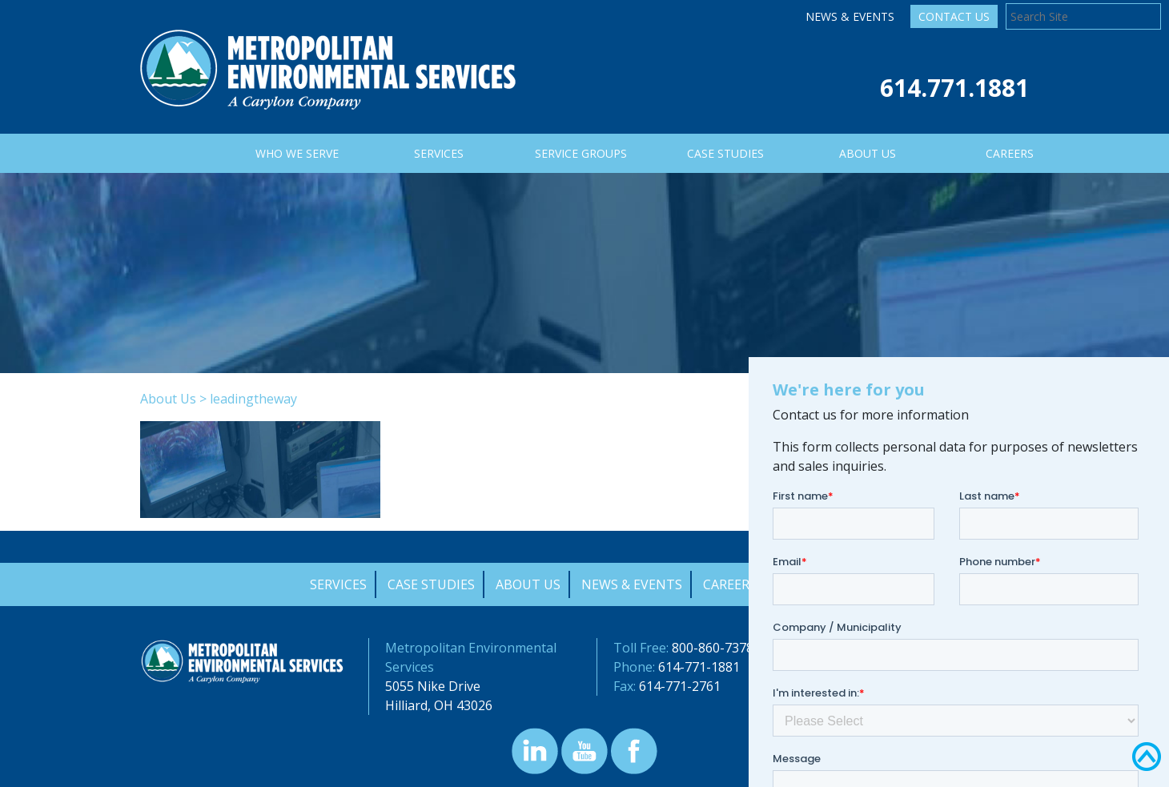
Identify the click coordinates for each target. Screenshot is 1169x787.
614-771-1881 (699, 667)
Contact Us (954, 16)
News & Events (849, 16)
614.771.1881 (954, 87)
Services (338, 584)
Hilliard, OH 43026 (438, 705)
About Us (168, 399)
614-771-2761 (680, 686)
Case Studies (431, 584)
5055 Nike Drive (432, 686)
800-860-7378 (712, 648)
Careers (730, 584)
